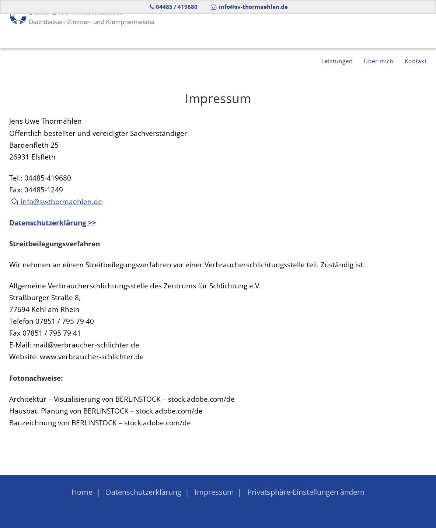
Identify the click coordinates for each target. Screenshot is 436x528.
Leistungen (324, 30)
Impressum (214, 492)
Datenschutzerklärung (143, 492)
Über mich (372, 30)
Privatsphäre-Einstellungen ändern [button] (306, 492)
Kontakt (414, 30)
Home (82, 492)
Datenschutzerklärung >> (52, 222)
